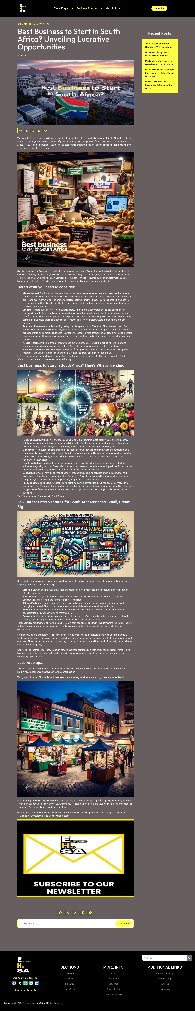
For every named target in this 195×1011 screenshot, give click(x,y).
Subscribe (124, 923)
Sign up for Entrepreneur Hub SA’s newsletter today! (45, 816)
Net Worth (70, 989)
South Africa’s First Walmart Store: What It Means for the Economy (159, 73)
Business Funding (89, 8)
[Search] (189, 958)
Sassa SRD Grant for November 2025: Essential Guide (158, 85)
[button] (21, 130)
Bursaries (69, 984)
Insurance (165, 989)
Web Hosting (164, 978)
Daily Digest (64, 8)
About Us (113, 8)
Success (70, 978)
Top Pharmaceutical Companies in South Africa (40, 496)
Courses (165, 984)
